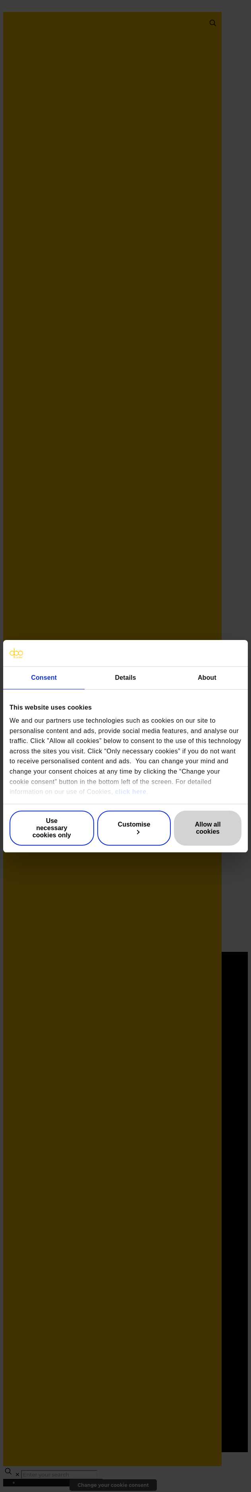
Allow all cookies (208, 828)
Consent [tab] (44, 677)
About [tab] (207, 677)
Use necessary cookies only (52, 827)
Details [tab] (125, 677)
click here (131, 791)
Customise (134, 828)
